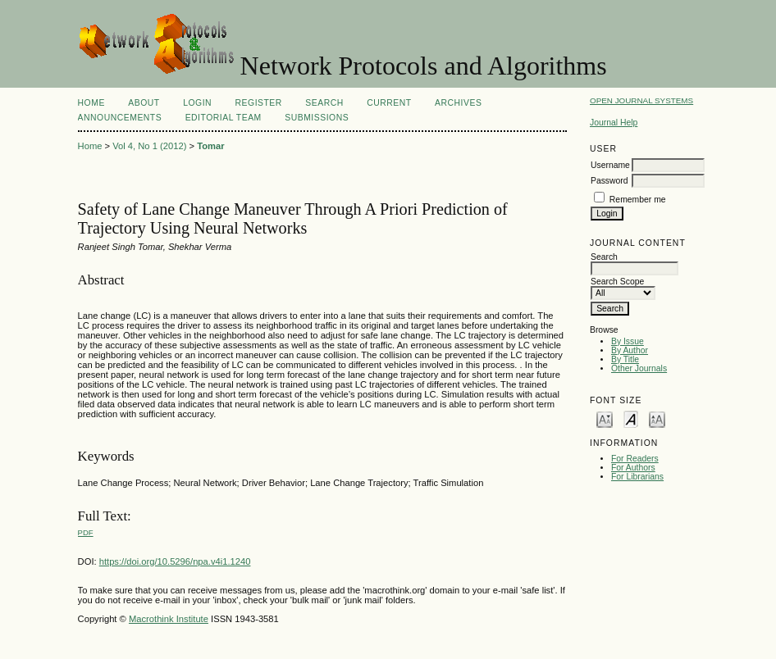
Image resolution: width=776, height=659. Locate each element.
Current (389, 102)
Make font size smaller (604, 418)
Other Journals (639, 368)
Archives (458, 102)
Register (258, 102)
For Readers (635, 458)
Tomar (210, 146)
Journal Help (613, 122)
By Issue (627, 341)
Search (324, 102)
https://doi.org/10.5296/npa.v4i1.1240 (175, 561)
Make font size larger (657, 418)
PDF (86, 532)
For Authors (633, 467)
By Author (629, 350)
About (143, 102)
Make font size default (631, 418)
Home (91, 102)
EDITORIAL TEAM (223, 117)
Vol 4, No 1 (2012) (149, 146)
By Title (625, 359)
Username (610, 165)
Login (197, 102)
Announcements (120, 117)
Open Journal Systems (641, 100)
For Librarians (637, 476)
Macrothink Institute (168, 619)
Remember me (637, 199)
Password (609, 180)
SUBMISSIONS (317, 117)
